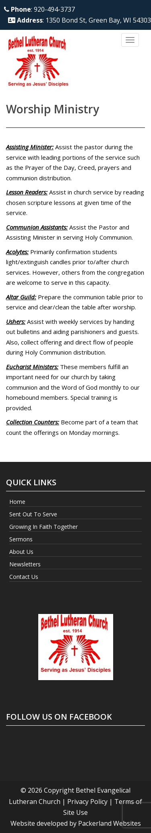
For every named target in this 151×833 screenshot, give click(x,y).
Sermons (21, 539)
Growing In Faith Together (43, 526)
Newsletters (25, 564)
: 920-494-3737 (39, 9)
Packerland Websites (109, 823)
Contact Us (23, 576)
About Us (21, 551)
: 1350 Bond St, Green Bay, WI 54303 (79, 20)
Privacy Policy (87, 801)
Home (17, 501)
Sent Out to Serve (33, 514)
